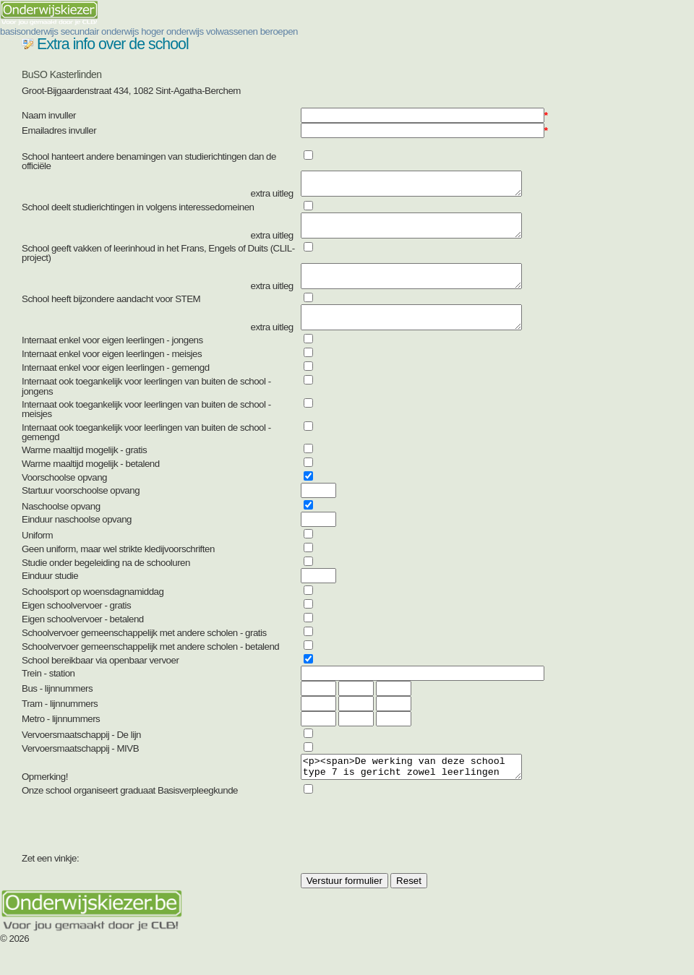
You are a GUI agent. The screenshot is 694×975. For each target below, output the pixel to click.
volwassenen (232, 31)
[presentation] (410, 855)
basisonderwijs (29, 31)
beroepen (279, 31)
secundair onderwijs (100, 31)
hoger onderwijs (172, 31)
